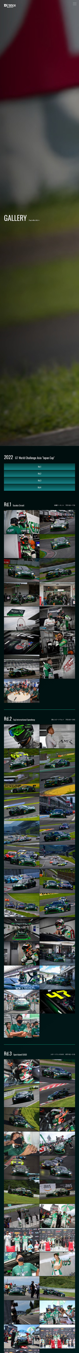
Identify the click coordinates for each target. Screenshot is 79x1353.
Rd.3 (39, 443)
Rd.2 (39, 436)
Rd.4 (39, 450)
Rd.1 (39, 429)
